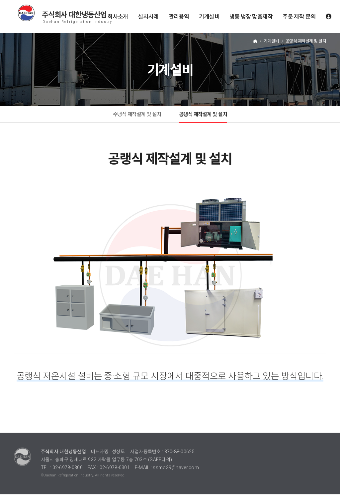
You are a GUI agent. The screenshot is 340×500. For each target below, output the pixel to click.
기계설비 (209, 16)
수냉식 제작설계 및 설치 (132, 116)
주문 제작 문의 (299, 16)
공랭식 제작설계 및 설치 (208, 116)
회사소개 (118, 16)
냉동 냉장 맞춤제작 (251, 16)
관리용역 (179, 16)
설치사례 (148, 16)
